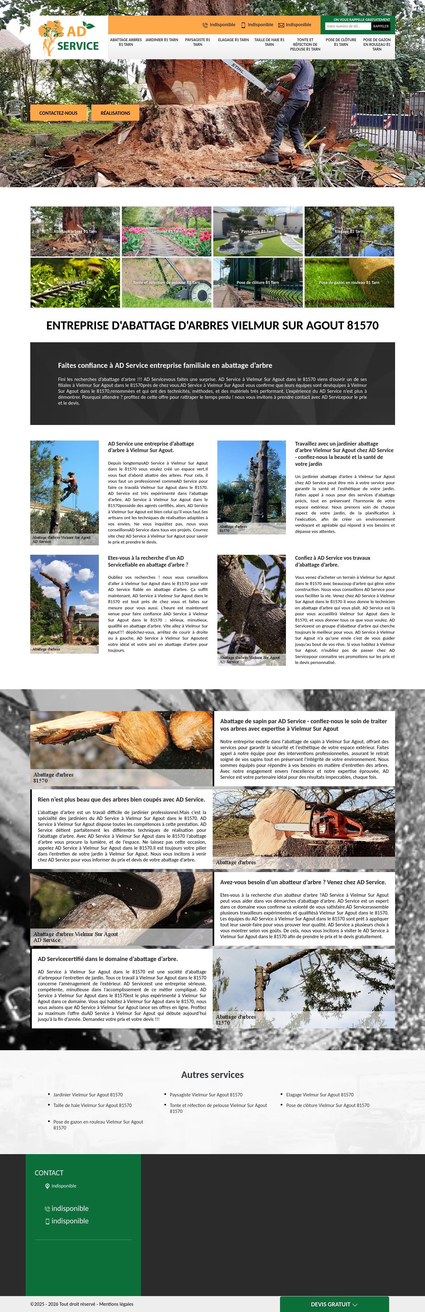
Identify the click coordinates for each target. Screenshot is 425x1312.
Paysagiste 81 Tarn (197, 42)
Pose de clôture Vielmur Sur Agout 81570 (327, 1105)
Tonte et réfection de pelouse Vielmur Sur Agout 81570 (218, 1108)
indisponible (219, 24)
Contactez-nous (59, 113)
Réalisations (115, 113)
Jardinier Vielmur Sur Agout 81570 (88, 1095)
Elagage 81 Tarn (233, 39)
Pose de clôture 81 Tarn (341, 42)
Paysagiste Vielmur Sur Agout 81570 (206, 1095)
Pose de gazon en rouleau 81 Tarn (377, 44)
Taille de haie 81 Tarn (269, 42)
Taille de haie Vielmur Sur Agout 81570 (93, 1105)
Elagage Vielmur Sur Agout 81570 (320, 1095)
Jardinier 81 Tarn (162, 39)
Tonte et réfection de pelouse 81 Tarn (305, 44)
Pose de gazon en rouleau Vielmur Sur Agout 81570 (98, 1125)
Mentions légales (116, 1304)
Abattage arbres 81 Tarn (126, 42)
